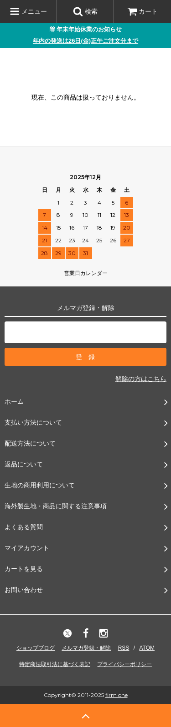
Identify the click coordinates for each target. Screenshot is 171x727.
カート (142, 11)
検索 (85, 11)
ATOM (147, 648)
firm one (116, 695)
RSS (124, 648)
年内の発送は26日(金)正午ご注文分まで (85, 40)
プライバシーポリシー (124, 664)
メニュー (28, 11)
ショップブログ (35, 648)
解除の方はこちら (140, 378)
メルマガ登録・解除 (86, 648)
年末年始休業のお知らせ (86, 29)
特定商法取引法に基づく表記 (54, 664)
